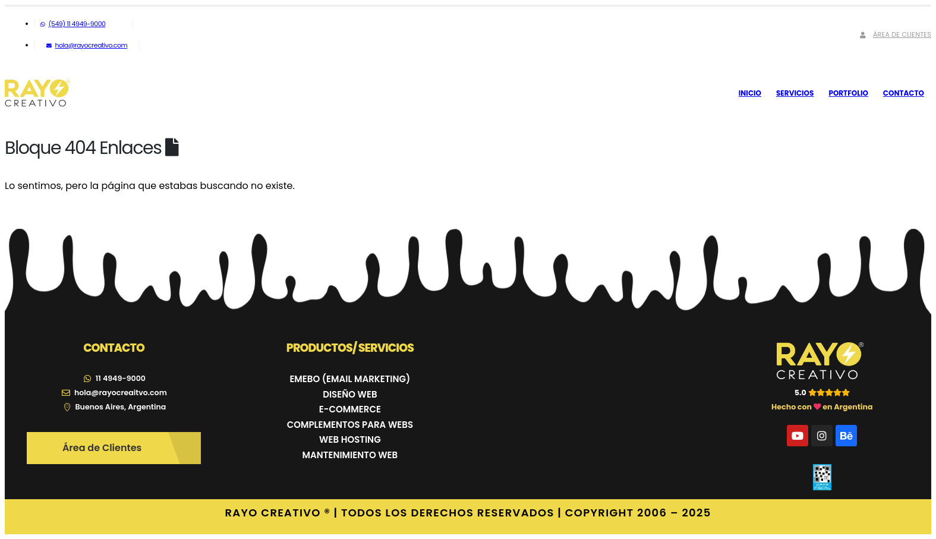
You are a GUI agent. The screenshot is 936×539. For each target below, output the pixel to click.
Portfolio (848, 93)
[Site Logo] (37, 93)
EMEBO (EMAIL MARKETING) (349, 379)
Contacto (903, 93)
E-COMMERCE (350, 409)
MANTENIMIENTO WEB (350, 455)
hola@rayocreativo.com (86, 45)
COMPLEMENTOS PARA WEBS (350, 424)
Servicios (795, 93)
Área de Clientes (894, 34)
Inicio (750, 93)
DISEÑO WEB (350, 394)
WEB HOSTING (350, 439)
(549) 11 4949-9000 (72, 24)
